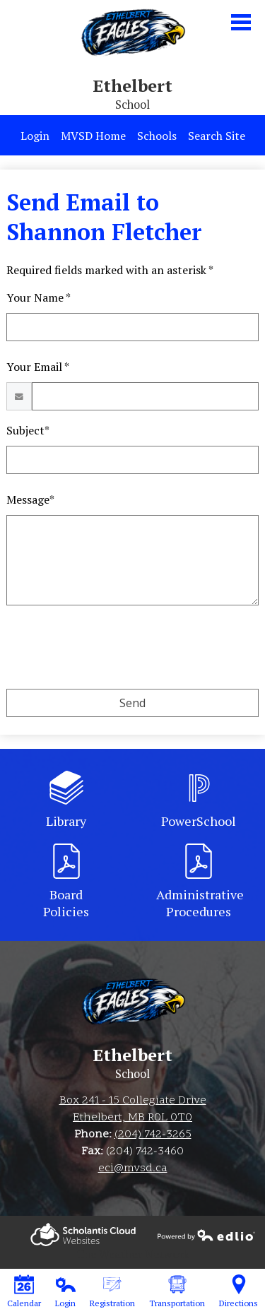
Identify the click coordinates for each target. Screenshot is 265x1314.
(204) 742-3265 (153, 1134)
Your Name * (38, 297)
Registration (112, 1291)
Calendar (24, 1291)
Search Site (216, 135)
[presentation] (113, 649)
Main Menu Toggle (241, 22)
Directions (238, 1291)
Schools (157, 135)
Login (34, 135)
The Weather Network (132, 1254)
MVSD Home (93, 135)
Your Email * (37, 366)
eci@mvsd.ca (132, 1168)
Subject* (27, 430)
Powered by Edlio (83, 1234)
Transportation (177, 1291)
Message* (30, 499)
